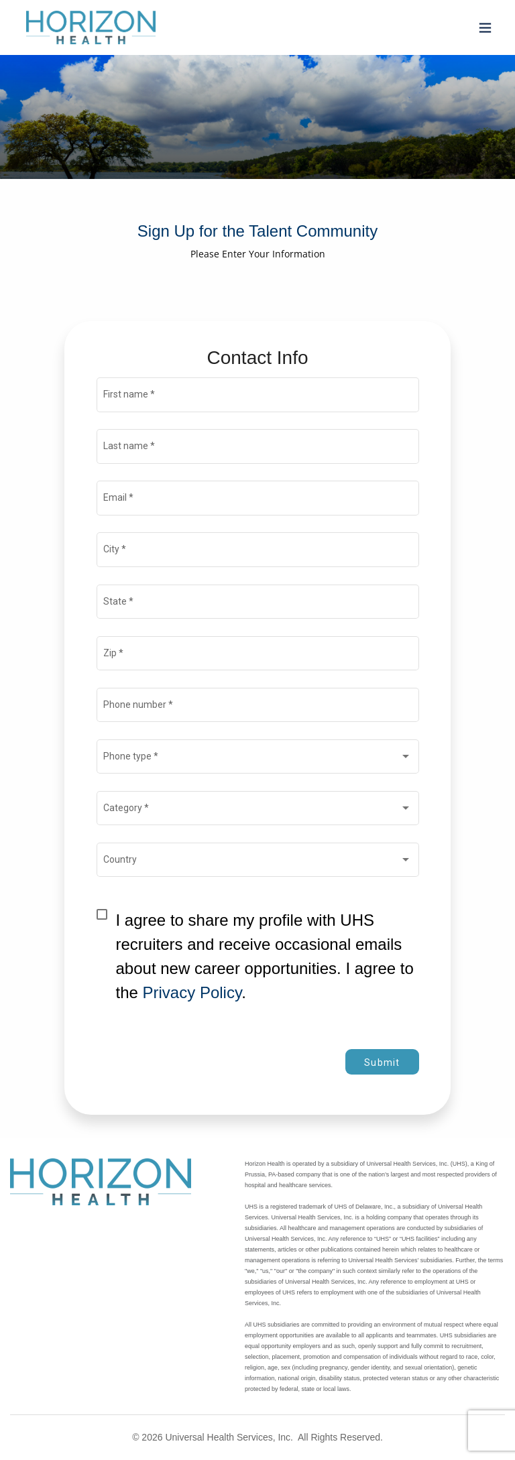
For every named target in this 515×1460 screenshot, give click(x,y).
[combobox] (257, 758)
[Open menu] (481, 28)
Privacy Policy (192, 992)
